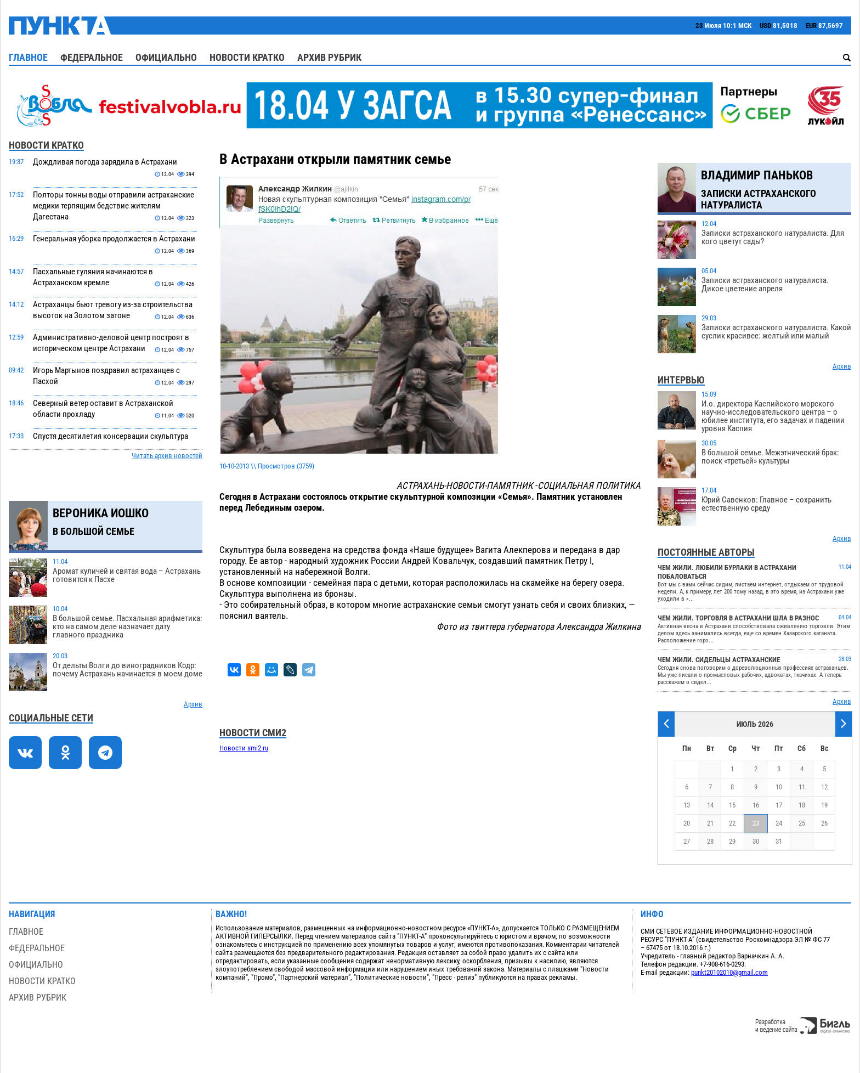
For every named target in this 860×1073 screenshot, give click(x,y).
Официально (166, 57)
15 (732, 805)
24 (779, 823)
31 (779, 841)
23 (755, 823)
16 (755, 805)
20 (686, 823)
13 (686, 805)
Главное (28, 57)
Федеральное (91, 57)
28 (710, 841)
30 (755, 841)
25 (802, 823)
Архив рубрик (329, 57)
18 (802, 805)
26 (824, 823)
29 (732, 841)
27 (686, 841)
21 (710, 823)
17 (779, 805)
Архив (193, 704)
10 (779, 787)
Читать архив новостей (167, 455)
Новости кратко (247, 57)
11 (802, 787)
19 (824, 805)
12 (824, 787)
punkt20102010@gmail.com (729, 972)
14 (710, 805)
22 (732, 823)
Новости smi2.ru (243, 748)
